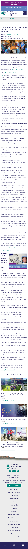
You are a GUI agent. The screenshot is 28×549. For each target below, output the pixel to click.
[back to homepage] (1, 19)
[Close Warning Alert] (25, 3)
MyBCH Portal (14, 537)
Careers (14, 511)
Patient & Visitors (14, 492)
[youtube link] (15, 471)
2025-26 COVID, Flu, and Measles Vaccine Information (14, 8)
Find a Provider (14, 498)
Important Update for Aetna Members (14, 3)
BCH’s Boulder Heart (18, 69)
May (17, 18)
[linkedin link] (13, 471)
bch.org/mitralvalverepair (8, 370)
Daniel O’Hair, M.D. (10, 73)
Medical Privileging (14, 514)
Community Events (14, 524)
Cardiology (15, 34)
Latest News (7, 18)
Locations (14, 502)
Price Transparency (14, 534)
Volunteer (14, 508)
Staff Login (14, 505)
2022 (13, 18)
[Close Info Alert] (25, 8)
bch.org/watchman (6, 250)
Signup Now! (14, 485)
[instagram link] (18, 471)
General (9, 34)
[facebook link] (10, 471)
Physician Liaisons (14, 518)
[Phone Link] (25, 13)
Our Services (14, 489)
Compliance (14, 495)
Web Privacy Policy (14, 530)
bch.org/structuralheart (10, 248)
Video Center (14, 527)
